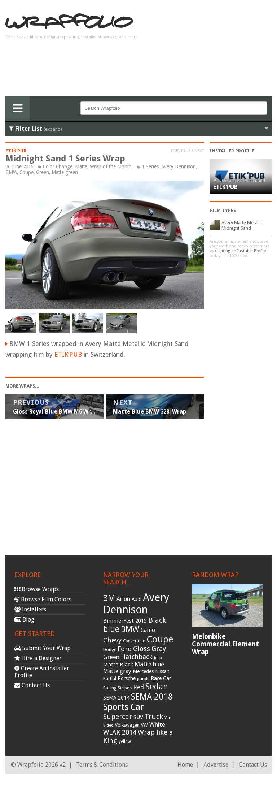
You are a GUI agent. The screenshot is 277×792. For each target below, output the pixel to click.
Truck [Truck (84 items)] (154, 716)
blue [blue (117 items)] (111, 629)
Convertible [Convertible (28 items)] (134, 641)
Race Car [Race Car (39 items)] (161, 678)
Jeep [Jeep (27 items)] (158, 657)
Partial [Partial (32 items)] (109, 678)
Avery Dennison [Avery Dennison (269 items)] (136, 603)
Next (199, 150)
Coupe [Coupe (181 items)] (159, 639)
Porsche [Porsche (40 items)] (127, 678)
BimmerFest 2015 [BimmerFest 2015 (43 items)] (125, 621)
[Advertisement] (214, 51)
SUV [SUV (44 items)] (138, 717)
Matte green (65, 172)
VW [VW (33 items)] (144, 725)
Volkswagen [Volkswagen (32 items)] (127, 725)
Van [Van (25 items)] (167, 717)
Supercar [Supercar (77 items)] (117, 717)
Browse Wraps (36, 589)
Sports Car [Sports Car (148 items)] (123, 707)
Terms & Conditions (102, 764)
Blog (24, 619)
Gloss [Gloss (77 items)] (141, 649)
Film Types (223, 210)
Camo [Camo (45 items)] (148, 630)
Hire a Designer (38, 658)
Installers (30, 609)
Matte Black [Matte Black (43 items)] (118, 664)
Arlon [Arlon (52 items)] (123, 599)
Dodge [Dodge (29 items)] (109, 649)
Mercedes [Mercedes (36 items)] (143, 671)
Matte (81, 166)
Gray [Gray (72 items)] (158, 649)
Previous (180, 150)
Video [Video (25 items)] (108, 725)
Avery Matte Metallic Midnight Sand (242, 225)
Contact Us (32, 685)
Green (42, 172)
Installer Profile (232, 150)
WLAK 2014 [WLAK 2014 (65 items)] (119, 732)
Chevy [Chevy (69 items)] (112, 640)
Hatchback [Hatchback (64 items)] (137, 657)
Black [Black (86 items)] (157, 620)
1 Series (150, 166)
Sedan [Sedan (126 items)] (156, 686)
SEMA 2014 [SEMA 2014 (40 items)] (116, 698)
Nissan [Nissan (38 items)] (162, 671)
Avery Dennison (178, 166)
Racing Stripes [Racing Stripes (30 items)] (117, 688)
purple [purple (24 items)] (143, 678)
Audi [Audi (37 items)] (136, 599)
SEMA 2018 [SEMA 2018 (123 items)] (152, 697)
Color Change (57, 166)
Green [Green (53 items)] (111, 657)
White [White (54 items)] (157, 724)
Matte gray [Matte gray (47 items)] (117, 671)
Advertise (215, 764)
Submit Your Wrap (42, 648)
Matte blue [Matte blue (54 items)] (149, 664)
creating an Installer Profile (240, 250)
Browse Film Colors (42, 599)
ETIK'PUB (15, 150)
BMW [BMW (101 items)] (130, 629)
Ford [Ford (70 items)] (125, 649)
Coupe (26, 172)
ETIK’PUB (68, 354)
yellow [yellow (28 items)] (125, 741)
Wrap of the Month (111, 166)
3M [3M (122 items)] (109, 598)
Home (185, 764)
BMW (11, 172)
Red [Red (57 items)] (138, 687)
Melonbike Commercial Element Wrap (225, 644)
